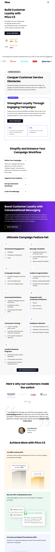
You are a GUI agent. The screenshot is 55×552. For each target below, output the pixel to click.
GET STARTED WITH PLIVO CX (27, 370)
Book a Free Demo (12, 33)
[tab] (11, 395)
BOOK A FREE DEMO (12, 227)
